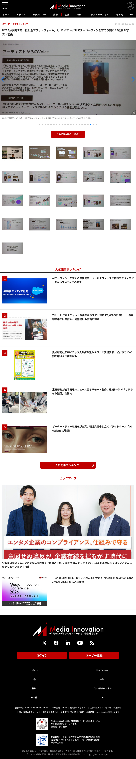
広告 (55, 14)
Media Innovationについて (37, 707)
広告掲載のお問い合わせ (100, 707)
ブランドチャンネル (98, 14)
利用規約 (117, 707)
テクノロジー (39, 14)
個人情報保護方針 (50, 712)
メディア (21, 14)
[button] (20, 79)
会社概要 (90, 712)
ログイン (42, 655)
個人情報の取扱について (29, 712)
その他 (119, 14)
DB (132, 14)
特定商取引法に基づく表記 (72, 712)
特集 (79, 14)
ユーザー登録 (94, 655)
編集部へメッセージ (78, 707)
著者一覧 (19, 707)
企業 (67, 14)
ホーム (5, 14)
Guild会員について (59, 707)
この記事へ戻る (68, 134)
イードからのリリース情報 (108, 712)
